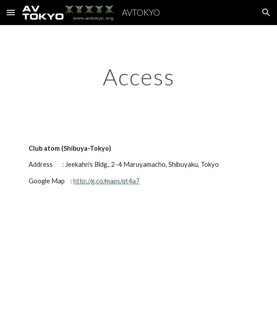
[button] (10, 12)
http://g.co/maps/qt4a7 (106, 181)
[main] (138, 77)
